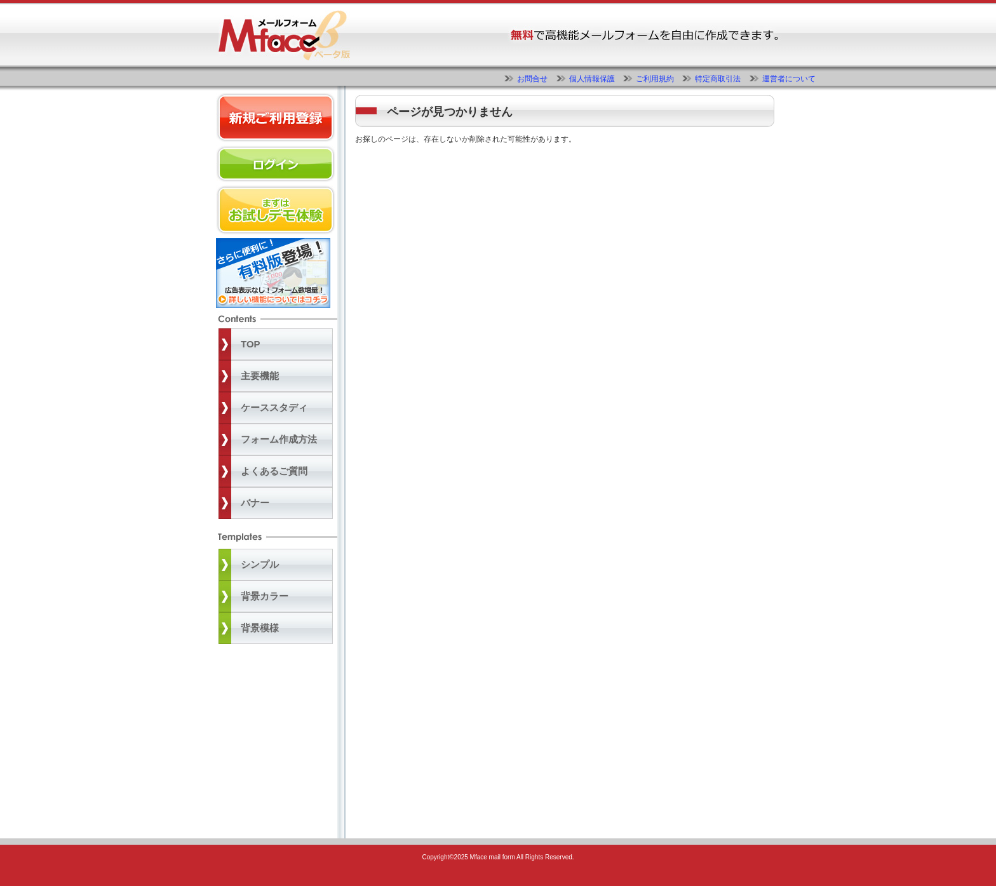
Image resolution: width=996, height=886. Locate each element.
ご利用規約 (655, 78)
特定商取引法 (718, 78)
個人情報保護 (592, 78)
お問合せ (532, 78)
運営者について (789, 78)
